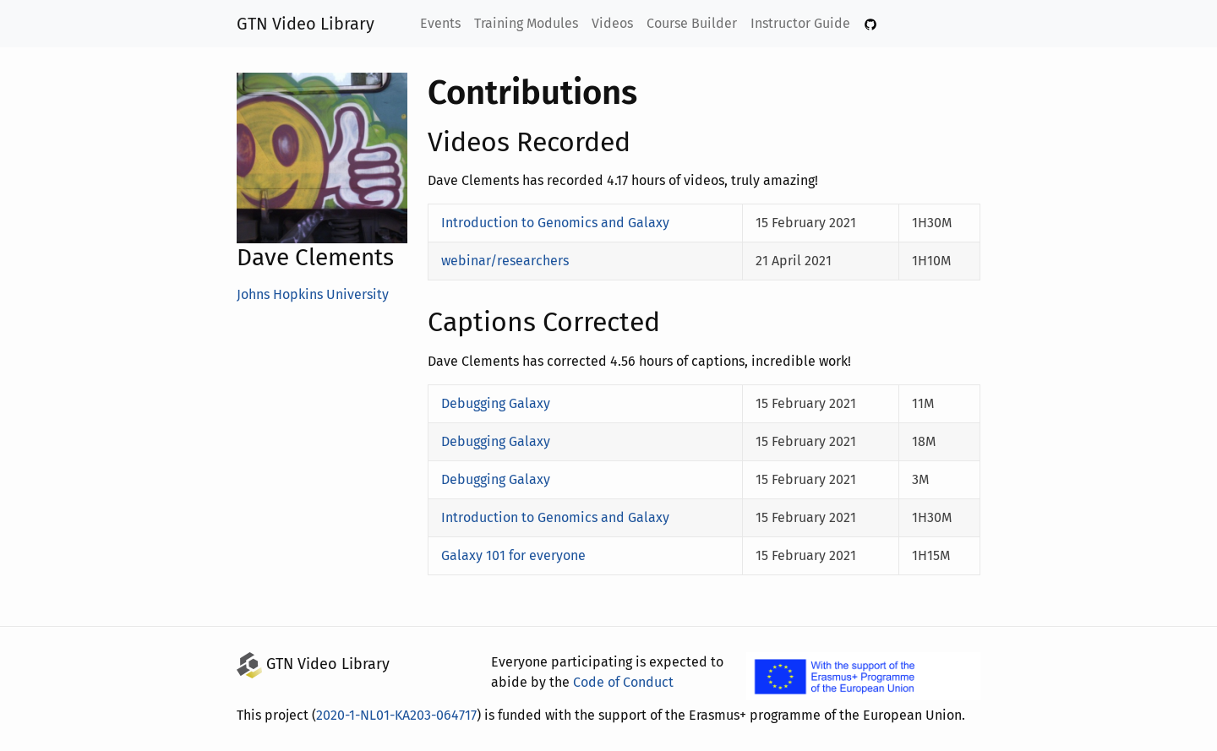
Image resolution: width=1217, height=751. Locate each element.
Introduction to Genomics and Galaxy (552, 222)
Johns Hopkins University (313, 294)
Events (442, 23)
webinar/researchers (502, 260)
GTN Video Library (306, 23)
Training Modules (528, 23)
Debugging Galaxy (497, 403)
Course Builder (693, 23)
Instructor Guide (799, 23)
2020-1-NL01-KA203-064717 (401, 715)
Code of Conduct (619, 682)
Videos (614, 23)
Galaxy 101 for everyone (514, 555)
